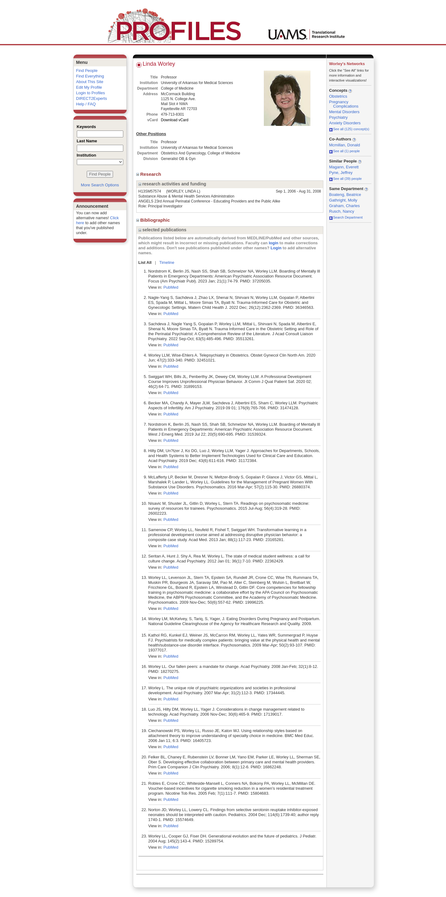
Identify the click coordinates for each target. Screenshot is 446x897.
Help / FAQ (86, 104)
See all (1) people (344, 151)
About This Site (89, 81)
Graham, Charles (344, 205)
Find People (87, 70)
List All (145, 262)
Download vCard (175, 120)
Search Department (346, 217)
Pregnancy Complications (344, 104)
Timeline (166, 262)
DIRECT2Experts (91, 98)
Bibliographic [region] (153, 220)
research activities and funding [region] (172, 183)
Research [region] (149, 174)
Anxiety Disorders (345, 123)
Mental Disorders (344, 111)
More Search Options (100, 185)
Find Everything (90, 76)
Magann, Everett (344, 167)
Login (276, 248)
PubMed (170, 287)
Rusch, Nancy (341, 211)
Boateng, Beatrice (345, 194)
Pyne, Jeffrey (341, 172)
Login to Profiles (90, 93)
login (273, 243)
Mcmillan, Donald (344, 145)
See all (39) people (345, 178)
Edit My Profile (89, 87)
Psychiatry (338, 117)
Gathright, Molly (343, 200)
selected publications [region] (162, 229)
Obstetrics (338, 96)
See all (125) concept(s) (349, 129)
